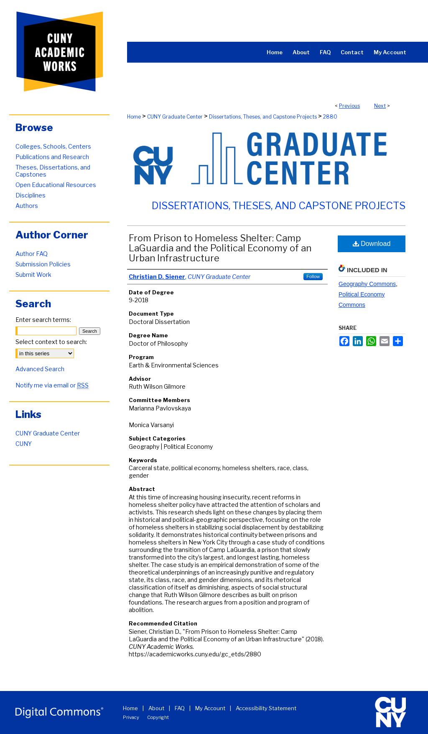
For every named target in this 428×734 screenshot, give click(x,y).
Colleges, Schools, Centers (53, 146)
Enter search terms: (43, 319)
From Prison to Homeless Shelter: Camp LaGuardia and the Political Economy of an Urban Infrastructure (220, 248)
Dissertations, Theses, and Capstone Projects (263, 117)
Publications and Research (52, 156)
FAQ (180, 708)
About (156, 708)
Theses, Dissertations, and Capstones (52, 171)
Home (134, 117)
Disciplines (30, 195)
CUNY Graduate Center (175, 117)
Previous (349, 106)
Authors (26, 205)
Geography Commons (367, 284)
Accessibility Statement (266, 708)
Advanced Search (39, 368)
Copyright (158, 717)
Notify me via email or (52, 385)
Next (380, 106)
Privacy (131, 717)
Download (372, 243)
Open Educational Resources (55, 184)
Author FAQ (31, 253)
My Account (210, 708)
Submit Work (33, 274)
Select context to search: (51, 341)
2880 (330, 117)
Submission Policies (43, 264)
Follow (313, 276)
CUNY (23, 443)
